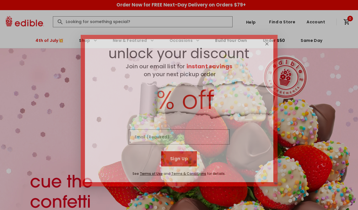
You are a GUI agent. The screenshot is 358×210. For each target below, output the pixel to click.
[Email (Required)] (179, 136)
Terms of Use (151, 173)
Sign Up (179, 159)
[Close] (267, 43)
